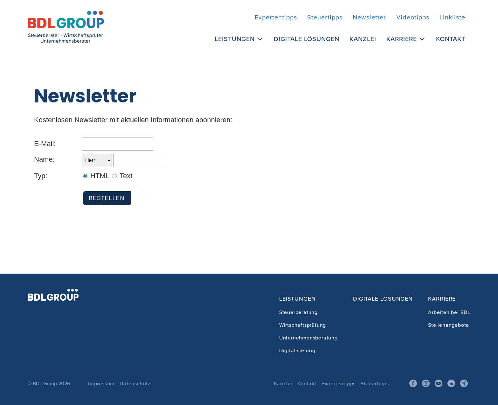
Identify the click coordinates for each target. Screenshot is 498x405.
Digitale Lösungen (306, 38)
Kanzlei (362, 38)
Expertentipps (276, 17)
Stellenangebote (448, 325)
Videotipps (412, 17)
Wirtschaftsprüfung (302, 325)
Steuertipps (324, 17)
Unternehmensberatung (308, 337)
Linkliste (452, 17)
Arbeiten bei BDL (449, 312)
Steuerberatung (298, 312)
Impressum (101, 383)
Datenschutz (135, 383)
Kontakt (450, 38)
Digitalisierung (297, 350)
